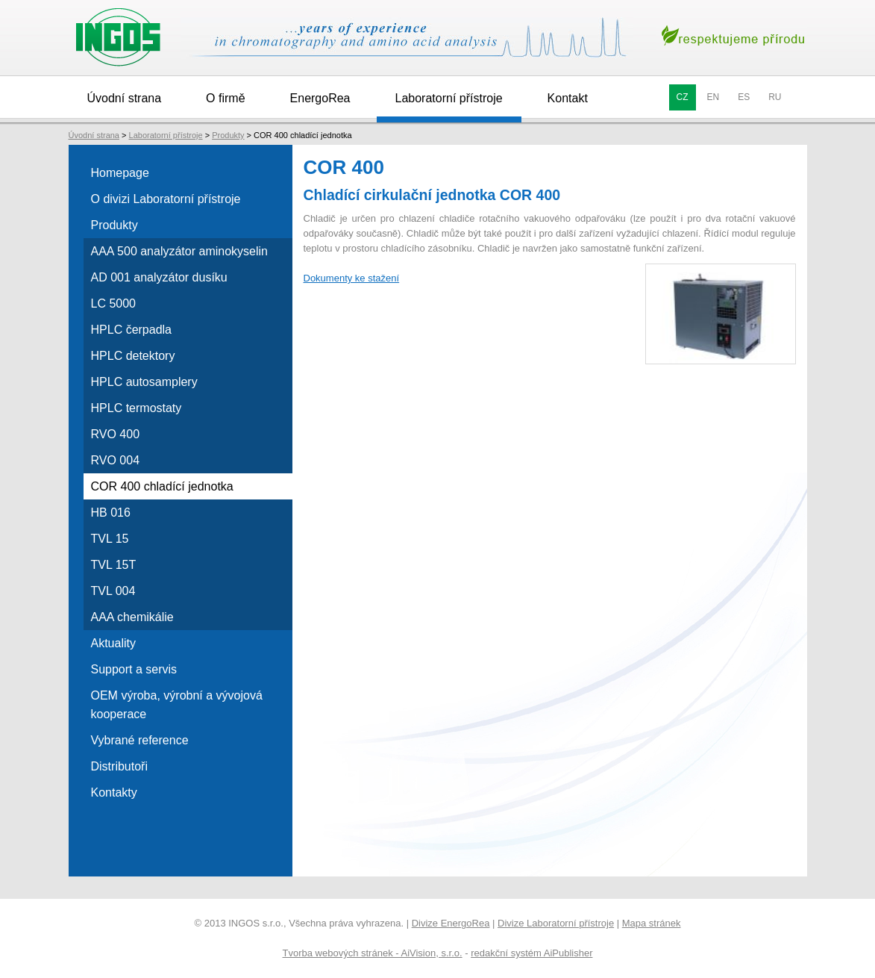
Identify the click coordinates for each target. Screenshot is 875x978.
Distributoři (119, 766)
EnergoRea (320, 98)
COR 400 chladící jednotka (162, 486)
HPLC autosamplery (144, 382)
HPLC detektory (133, 355)
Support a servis (134, 669)
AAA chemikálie (132, 617)
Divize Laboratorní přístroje (556, 923)
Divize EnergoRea (451, 923)
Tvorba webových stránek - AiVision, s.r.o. (372, 953)
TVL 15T (114, 564)
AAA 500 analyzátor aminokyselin (179, 251)
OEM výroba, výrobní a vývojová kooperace (177, 704)
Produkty (228, 135)
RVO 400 (115, 434)
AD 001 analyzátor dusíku (159, 277)
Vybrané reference (140, 740)
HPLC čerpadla (131, 329)
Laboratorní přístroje (449, 98)
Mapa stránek (651, 923)
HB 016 (111, 512)
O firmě (225, 98)
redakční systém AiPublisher (531, 953)
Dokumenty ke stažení (352, 278)
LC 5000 (114, 303)
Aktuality (113, 643)
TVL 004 (113, 591)
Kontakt (568, 98)
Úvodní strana (124, 98)
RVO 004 (115, 460)
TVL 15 (110, 538)
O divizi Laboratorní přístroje (166, 199)
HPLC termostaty (136, 408)
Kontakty (114, 792)
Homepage (120, 172)
